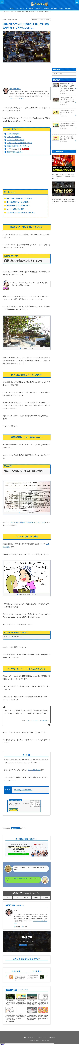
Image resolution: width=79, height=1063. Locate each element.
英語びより (36, 1040)
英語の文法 (39, 8)
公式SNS (61, 8)
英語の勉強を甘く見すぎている (18, 146)
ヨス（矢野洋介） (15, 89)
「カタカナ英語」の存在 (15, 140)
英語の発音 (31, 8)
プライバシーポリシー (41, 1037)
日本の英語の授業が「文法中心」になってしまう (28, 522)
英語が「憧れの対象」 (15, 152)
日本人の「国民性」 (14, 137)
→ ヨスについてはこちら (16, 98)
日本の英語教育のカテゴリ (21, 878)
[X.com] (24, 926)
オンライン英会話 (34, 770)
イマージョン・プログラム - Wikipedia (37, 720)
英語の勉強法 (54, 8)
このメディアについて (13, 8)
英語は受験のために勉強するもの (17, 205)
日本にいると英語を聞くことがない (18, 198)
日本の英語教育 (16, 828)
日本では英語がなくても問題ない (17, 202)
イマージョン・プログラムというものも (19, 213)
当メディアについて (29, 1037)
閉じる (14, 192)
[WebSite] (17, 926)
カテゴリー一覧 (23, 8)
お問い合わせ (68, 8)
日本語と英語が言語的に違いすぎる (19, 143)
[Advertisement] (27, 74)
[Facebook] (23, 945)
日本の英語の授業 (13, 134)
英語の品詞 (46, 8)
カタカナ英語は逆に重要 (14, 209)
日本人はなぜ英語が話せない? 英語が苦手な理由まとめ (19, 804)
